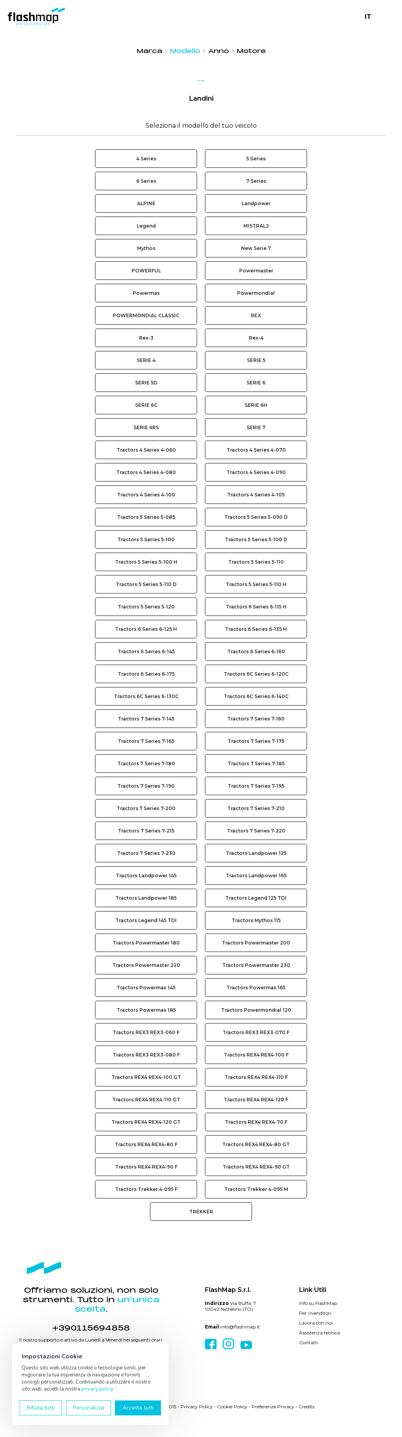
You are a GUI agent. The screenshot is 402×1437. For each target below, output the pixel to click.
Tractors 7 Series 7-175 (256, 741)
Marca (149, 51)
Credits (306, 1406)
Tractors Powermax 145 (146, 987)
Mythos (146, 248)
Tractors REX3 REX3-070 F (256, 1032)
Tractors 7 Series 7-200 (146, 808)
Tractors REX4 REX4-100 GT (146, 1077)
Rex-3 (146, 338)
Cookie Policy (232, 1406)
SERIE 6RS (146, 427)
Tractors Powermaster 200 (256, 943)
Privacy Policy (197, 1406)
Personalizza (88, 1407)
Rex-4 (256, 338)
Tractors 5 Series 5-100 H (146, 562)
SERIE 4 (146, 360)
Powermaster (256, 271)
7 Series (256, 181)
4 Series (146, 159)
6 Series (146, 181)
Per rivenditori (315, 1313)
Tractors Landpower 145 (146, 875)
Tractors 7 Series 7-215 (146, 831)
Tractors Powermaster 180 (146, 943)
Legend (146, 226)
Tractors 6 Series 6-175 (146, 674)
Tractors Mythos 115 (256, 920)
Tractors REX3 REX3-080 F (146, 1055)
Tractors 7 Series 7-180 (146, 763)
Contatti (308, 1342)
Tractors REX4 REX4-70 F (256, 1122)
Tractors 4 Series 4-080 (146, 472)
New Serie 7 (256, 248)
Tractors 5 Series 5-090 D (256, 517)
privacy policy (97, 1389)
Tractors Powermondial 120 (256, 1010)
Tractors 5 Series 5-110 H (256, 584)
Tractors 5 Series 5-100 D (256, 539)
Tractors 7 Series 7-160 (256, 719)
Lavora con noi (316, 1323)
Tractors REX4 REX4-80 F (146, 1144)
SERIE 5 (256, 360)
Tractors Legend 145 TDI (146, 920)
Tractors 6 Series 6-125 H (146, 629)
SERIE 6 (256, 383)
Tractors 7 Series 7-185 (256, 763)
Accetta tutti (138, 1407)
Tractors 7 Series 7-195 (256, 786)
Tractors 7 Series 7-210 (256, 808)
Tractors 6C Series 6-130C (146, 696)
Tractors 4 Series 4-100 (146, 495)
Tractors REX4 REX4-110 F (256, 1077)
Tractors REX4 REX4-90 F (146, 1167)
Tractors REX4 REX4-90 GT (256, 1167)
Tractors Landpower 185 (146, 898)
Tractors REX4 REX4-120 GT (146, 1122)
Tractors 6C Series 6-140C (256, 696)
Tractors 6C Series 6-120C (256, 674)
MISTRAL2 (256, 226)
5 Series (256, 159)
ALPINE (146, 203)
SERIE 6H (256, 405)
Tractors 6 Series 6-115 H (256, 607)
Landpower (255, 203)
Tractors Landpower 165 (256, 875)
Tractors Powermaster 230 (256, 965)
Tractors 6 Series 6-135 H (256, 629)
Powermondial (256, 293)
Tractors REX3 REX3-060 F (146, 1032)
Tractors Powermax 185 (146, 1010)
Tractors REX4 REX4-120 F (256, 1100)
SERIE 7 (256, 427)
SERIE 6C (146, 405)
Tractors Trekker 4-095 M (256, 1189)
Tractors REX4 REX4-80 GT (256, 1144)
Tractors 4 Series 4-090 (256, 472)
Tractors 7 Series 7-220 (256, 831)
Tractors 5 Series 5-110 (256, 562)
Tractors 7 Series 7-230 (146, 853)
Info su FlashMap (318, 1303)
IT (368, 16)
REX (256, 315)
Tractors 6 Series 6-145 (146, 651)
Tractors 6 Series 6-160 (256, 651)
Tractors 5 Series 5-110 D (146, 584)
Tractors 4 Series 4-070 (256, 450)
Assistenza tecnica (319, 1333)
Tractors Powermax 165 (256, 987)
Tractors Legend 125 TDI (256, 898)
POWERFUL (146, 271)
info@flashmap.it (240, 1327)
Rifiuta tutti (41, 1407)
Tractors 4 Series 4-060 (146, 450)
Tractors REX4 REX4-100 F (256, 1055)
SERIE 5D (146, 383)
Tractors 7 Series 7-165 (146, 741)
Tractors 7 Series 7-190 (146, 786)
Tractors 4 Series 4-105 (256, 495)
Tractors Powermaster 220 (146, 965)
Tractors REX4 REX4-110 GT (146, 1100)
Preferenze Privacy (273, 1406)
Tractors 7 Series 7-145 (146, 719)
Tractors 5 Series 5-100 (146, 539)
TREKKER (201, 1212)
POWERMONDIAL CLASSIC (146, 315)
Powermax (146, 293)
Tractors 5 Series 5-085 (146, 517)
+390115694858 (91, 1328)
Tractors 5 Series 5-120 (146, 607)
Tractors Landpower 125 (256, 853)
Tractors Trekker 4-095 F (146, 1189)
